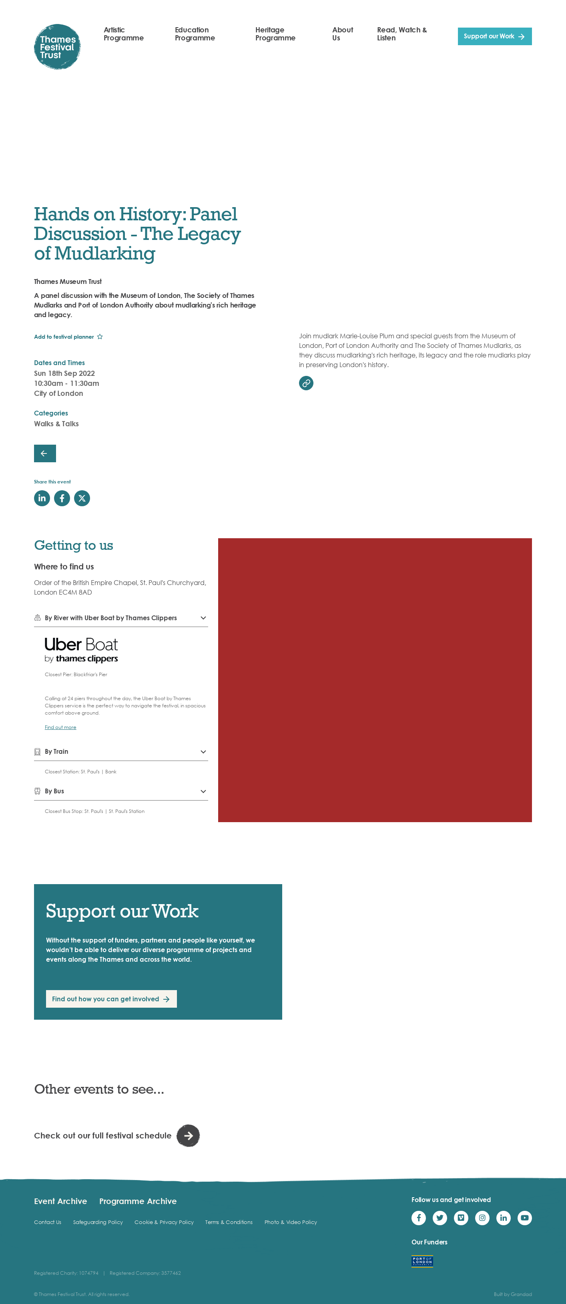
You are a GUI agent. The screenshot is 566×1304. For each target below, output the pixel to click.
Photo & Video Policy (291, 1222)
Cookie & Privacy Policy (163, 1222)
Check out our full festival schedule (103, 1135)
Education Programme (195, 33)
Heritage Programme (275, 33)
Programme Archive (138, 1201)
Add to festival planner (64, 336)
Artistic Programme (124, 33)
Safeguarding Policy (97, 1222)
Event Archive (60, 1201)
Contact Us (47, 1222)
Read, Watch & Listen (402, 33)
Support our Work (489, 36)
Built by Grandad (513, 1294)
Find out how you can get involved (105, 999)
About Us (342, 33)
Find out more (60, 727)
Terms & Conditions (228, 1222)
